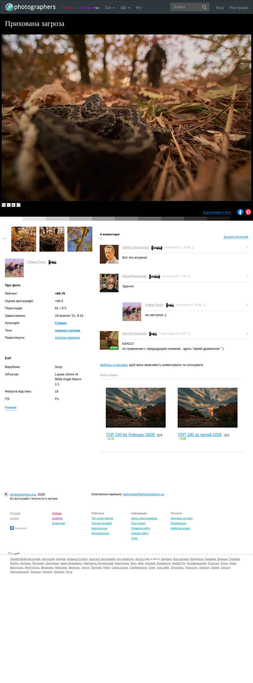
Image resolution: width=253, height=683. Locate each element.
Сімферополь (138, 567)
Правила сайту (140, 528)
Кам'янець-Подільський (98, 563)
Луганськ (213, 563)
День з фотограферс (144, 518)
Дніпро (14, 563)
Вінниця (223, 558)
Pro (138, 7)
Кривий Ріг (178, 563)
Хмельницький (19, 571)
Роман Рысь (36, 262)
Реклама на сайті (182, 518)
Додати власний (236, 237)
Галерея (89, 7)
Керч (133, 563)
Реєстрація (239, 7)
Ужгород (204, 567)
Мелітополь (32, 567)
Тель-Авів (163, 567)
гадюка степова (67, 330)
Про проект (138, 523)
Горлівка (234, 558)
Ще (125, 7)
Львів (232, 563)
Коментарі (58, 523)
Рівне (106, 567)
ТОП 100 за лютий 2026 (200, 435)
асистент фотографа (102, 558)
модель (61, 558)
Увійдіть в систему (113, 365)
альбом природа (67, 338)
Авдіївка (166, 558)
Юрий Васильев (134, 276)
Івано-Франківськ (71, 563)
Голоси (10, 407)
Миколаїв (61, 567)
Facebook (18, 528)
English (14, 518)
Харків (215, 567)
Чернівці (59, 571)
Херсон (225, 567)
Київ (140, 563)
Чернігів (47, 571)
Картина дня (99, 528)
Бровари (210, 558)
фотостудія (142, 558)
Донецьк (25, 563)
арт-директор (125, 558)
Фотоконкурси (100, 533)
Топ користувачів (102, 518)
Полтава (96, 567)
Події (134, 538)
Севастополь (120, 567)
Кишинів (150, 563)
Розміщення (178, 523)
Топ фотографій (102, 523)
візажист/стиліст (77, 558)
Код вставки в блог (217, 212)
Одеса (85, 567)
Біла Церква (181, 558)
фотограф (48, 558)
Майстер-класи (180, 528)
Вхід (220, 7)
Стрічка (67, 7)
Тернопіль (177, 567)
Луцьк (224, 563)
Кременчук (163, 563)
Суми (151, 567)
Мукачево (47, 567)
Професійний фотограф (25, 558)
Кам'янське (122, 563)
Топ (110, 7)
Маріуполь (16, 567)
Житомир (38, 563)
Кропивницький (196, 563)
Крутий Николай (134, 333)
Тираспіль (191, 567)
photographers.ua (23, 494)
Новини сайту (140, 533)
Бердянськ (197, 558)
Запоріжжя (52, 563)
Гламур (61, 323)
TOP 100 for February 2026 (130, 435)
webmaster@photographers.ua (143, 494)
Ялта (69, 571)
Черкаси (35, 571)
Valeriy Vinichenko (135, 247)
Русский (15, 513)
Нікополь (74, 567)
